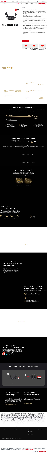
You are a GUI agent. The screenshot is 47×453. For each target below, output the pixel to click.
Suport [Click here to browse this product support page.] (36, 3)
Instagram (30, 434)
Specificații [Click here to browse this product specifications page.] (31, 3)
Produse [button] (12, 1)
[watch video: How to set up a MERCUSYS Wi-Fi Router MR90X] (42, 46)
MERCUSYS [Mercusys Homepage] (4, 1)
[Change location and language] (42, 1)
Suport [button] (17, 1)
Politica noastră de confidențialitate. (27, 449)
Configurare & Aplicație (24, 3)
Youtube (30, 432)
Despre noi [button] (22, 1)
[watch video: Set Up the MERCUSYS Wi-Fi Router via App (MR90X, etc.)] (34, 46)
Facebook (30, 431)
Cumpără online (42, 3)
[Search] (37, 1)
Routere (2, 3)
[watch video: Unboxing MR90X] (26, 46)
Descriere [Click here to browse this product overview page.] (18, 3)
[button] (19, 25)
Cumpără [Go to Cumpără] (28, 1)
